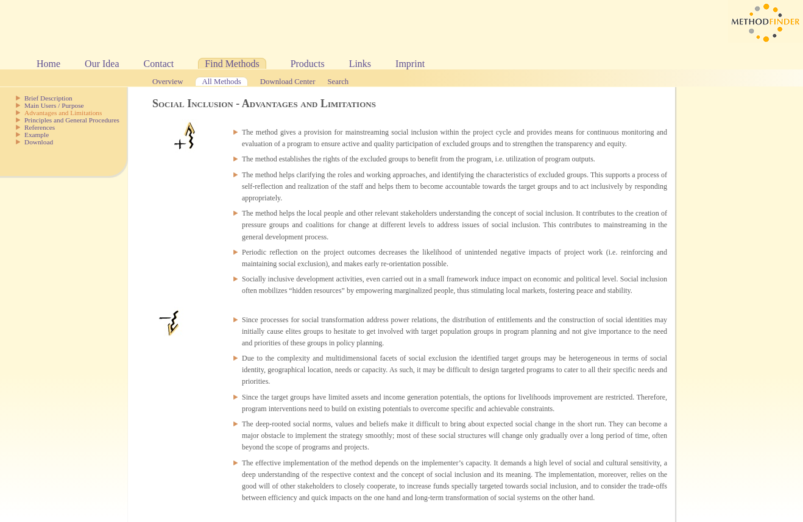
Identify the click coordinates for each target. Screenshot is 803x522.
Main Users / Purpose (54, 105)
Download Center (288, 81)
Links (360, 63)
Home (48, 63)
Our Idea (102, 63)
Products (308, 63)
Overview (167, 81)
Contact (159, 63)
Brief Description (48, 98)
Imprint (410, 63)
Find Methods (232, 63)
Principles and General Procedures (71, 120)
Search (337, 81)
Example (36, 134)
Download (38, 142)
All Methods (221, 81)
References (39, 127)
